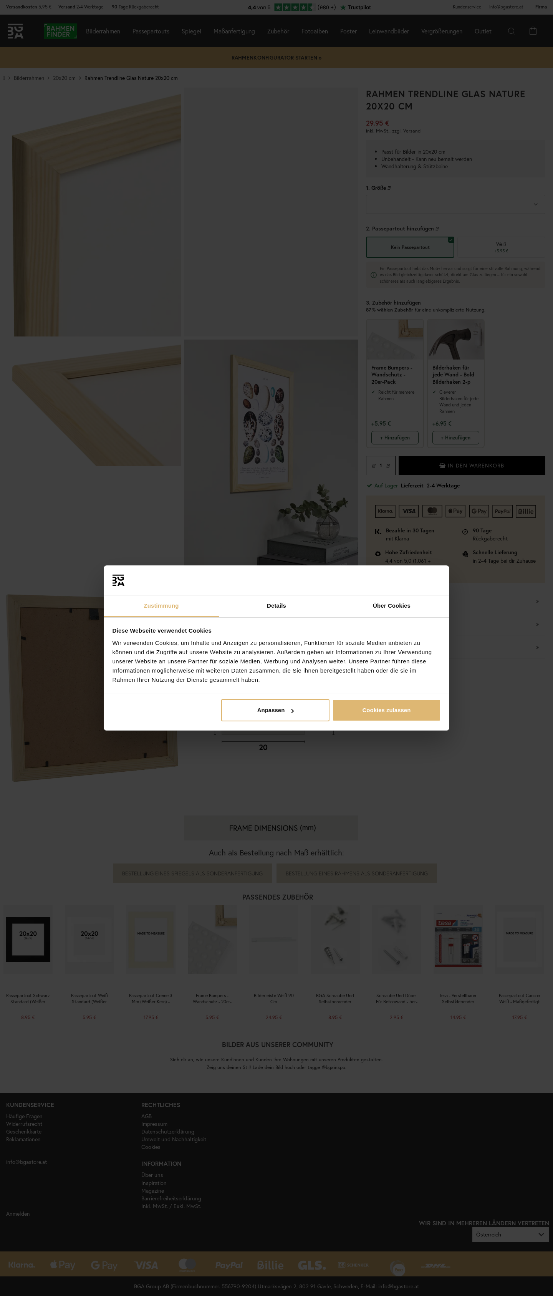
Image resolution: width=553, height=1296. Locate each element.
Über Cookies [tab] (392, 605)
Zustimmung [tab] (161, 605)
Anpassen (275, 710)
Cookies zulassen (386, 710)
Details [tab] (276, 605)
